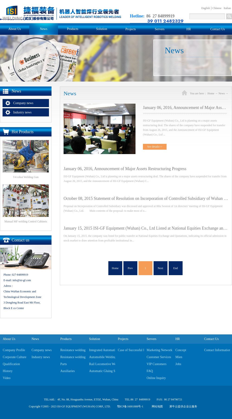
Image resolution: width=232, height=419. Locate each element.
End (175, 268)
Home (115, 268)
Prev (130, 268)
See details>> (154, 146)
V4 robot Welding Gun (26, 177)
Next (160, 268)
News (222, 93)
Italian (227, 8)
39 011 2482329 (165, 21)
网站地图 (156, 406)
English (205, 8)
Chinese (217, 8)
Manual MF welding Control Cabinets (25, 221)
